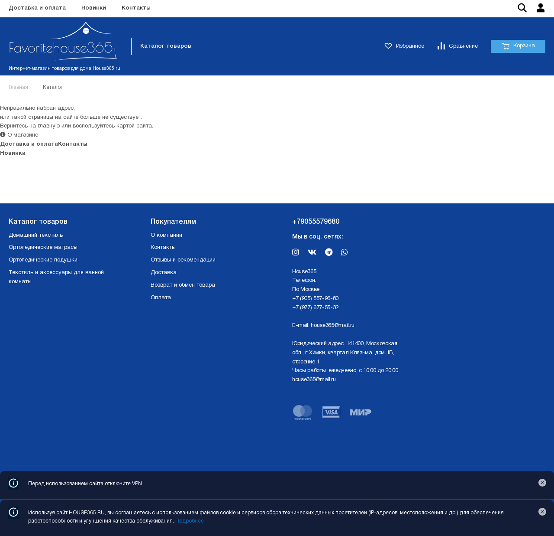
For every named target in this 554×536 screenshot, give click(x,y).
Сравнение (457, 46)
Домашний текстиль (36, 235)
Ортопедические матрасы (43, 247)
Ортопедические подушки (43, 260)
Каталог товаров (165, 46)
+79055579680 (315, 222)
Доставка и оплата (37, 8)
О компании (166, 235)
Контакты (136, 8)
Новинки (93, 8)
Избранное (404, 46)
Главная (18, 87)
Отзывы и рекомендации (183, 260)
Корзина (518, 46)
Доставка (164, 272)
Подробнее (189, 521)
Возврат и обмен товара (183, 285)
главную (49, 126)
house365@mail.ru (332, 325)
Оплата (161, 298)
